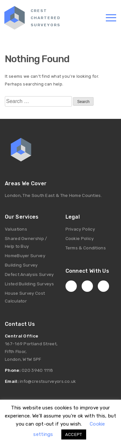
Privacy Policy (80, 229)
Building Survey (21, 265)
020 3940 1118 (37, 370)
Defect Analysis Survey (29, 274)
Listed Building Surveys (29, 283)
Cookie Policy (80, 238)
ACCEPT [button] (73, 434)
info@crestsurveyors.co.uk (48, 381)
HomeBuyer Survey (25, 255)
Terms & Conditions (86, 247)
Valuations (16, 229)
